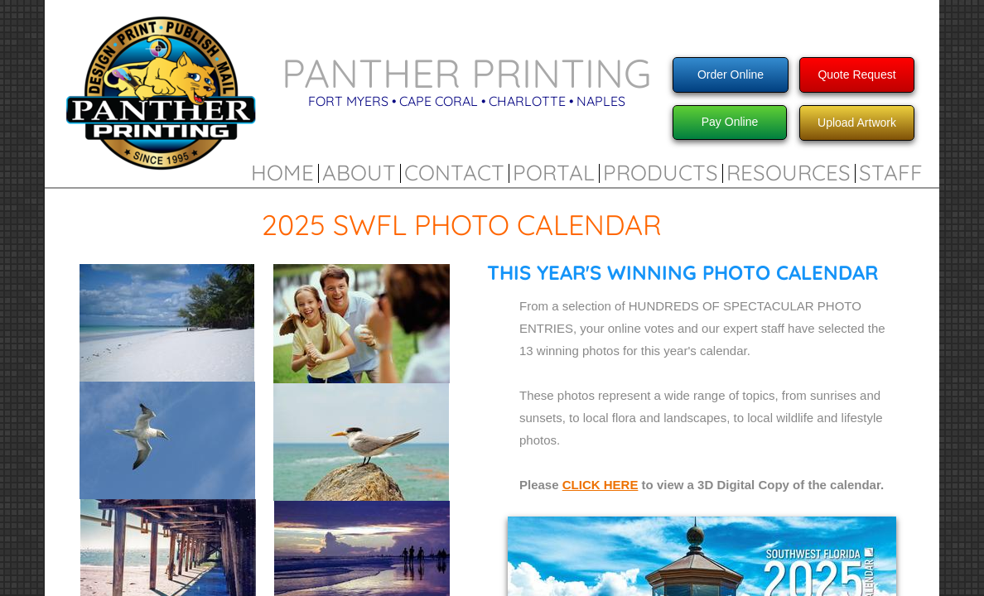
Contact (454, 172)
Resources (788, 172)
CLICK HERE (600, 485)
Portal (554, 172)
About (359, 172)
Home (282, 172)
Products (660, 172)
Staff (891, 172)
